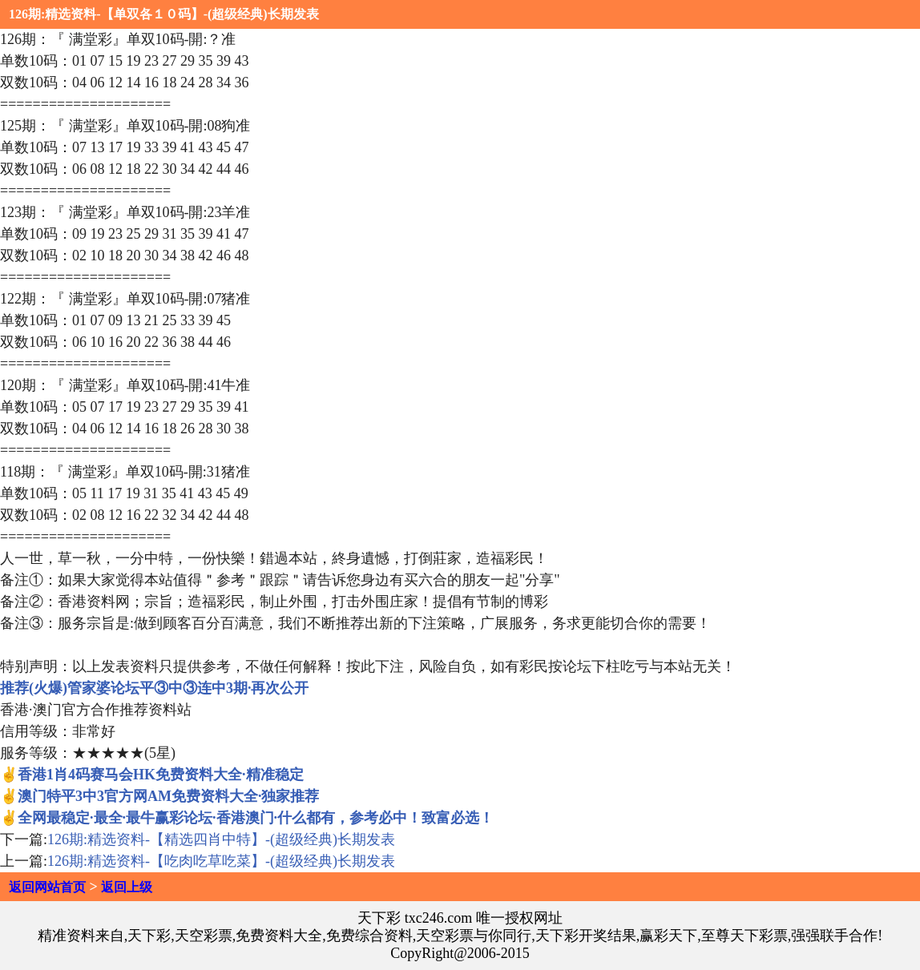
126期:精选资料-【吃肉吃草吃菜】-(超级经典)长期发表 (221, 861)
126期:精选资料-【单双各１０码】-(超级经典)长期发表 (164, 14)
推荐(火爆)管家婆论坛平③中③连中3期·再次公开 (154, 688)
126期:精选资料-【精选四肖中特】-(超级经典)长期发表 (221, 839)
